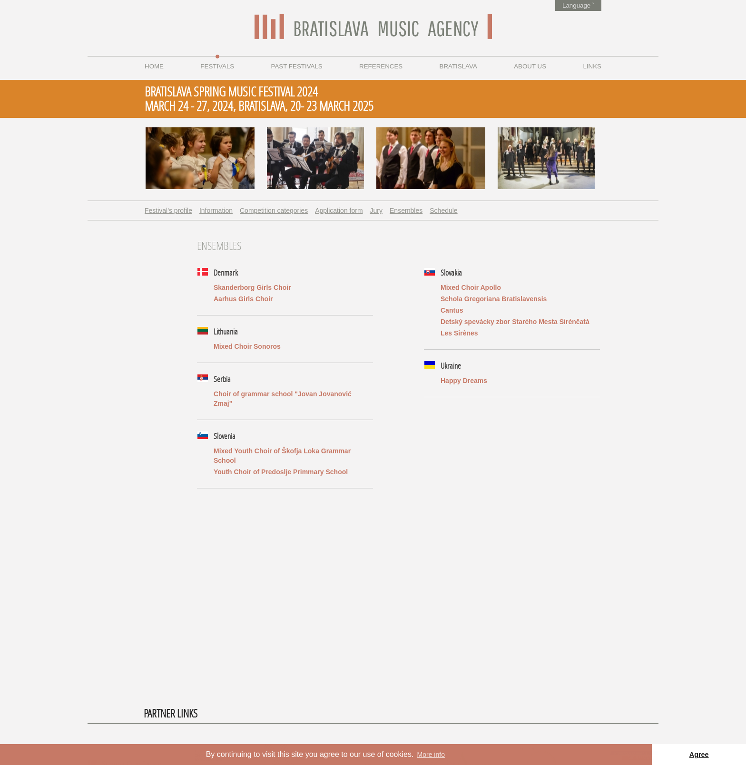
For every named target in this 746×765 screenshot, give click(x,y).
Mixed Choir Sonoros (247, 346)
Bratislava (458, 66)
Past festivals (297, 66)
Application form (339, 210)
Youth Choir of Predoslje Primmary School (281, 472)
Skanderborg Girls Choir (252, 287)
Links (592, 66)
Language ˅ (578, 5)
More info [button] (431, 754)
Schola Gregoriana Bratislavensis (494, 299)
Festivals (217, 66)
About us (530, 66)
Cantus (452, 310)
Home (154, 66)
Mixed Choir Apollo (471, 287)
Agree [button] (699, 754)
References (380, 66)
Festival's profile (168, 210)
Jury (376, 210)
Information (216, 210)
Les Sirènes (459, 333)
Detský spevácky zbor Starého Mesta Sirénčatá (515, 321)
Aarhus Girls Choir (243, 299)
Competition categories (274, 210)
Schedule (443, 210)
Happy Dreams (464, 380)
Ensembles (406, 210)
